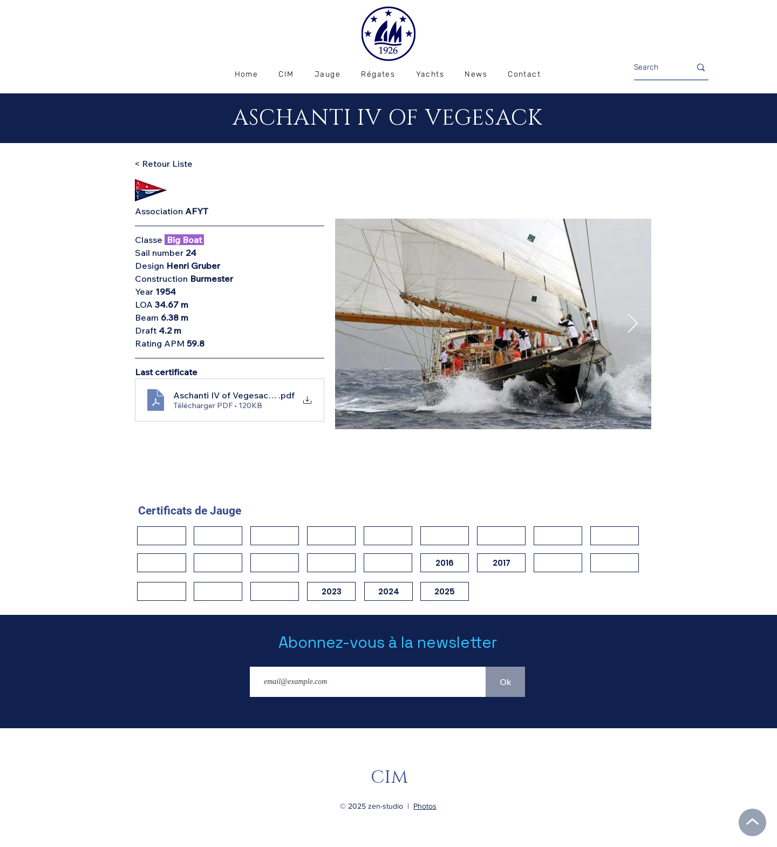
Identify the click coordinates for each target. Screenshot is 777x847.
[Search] (654, 67)
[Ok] (505, 682)
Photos (425, 806)
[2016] (444, 562)
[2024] (388, 591)
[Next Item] (632, 324)
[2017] (501, 562)
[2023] (331, 591)
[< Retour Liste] (172, 164)
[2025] (444, 591)
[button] (378, 74)
